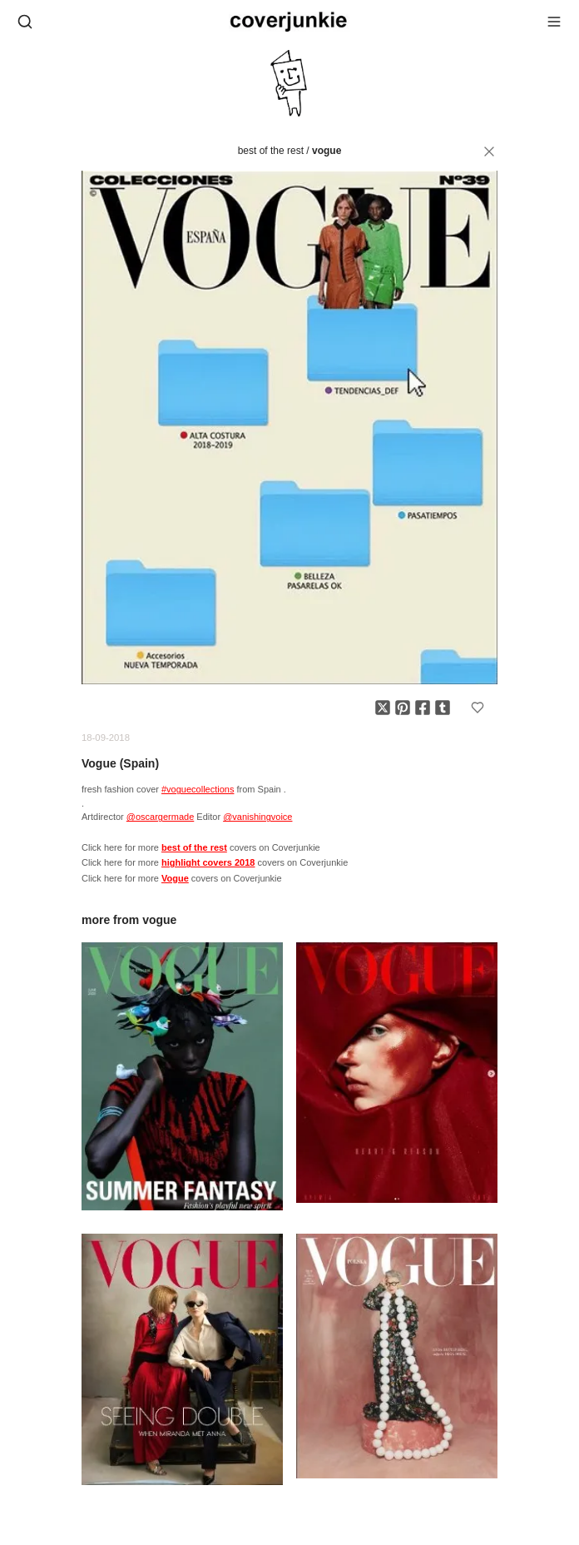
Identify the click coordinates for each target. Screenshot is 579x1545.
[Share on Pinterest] (402, 707)
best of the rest (271, 150)
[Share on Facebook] (422, 707)
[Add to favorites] (477, 707)
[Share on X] (382, 707)
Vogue (326, 150)
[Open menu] (554, 21)
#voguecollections (197, 789)
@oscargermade (160, 817)
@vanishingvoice (257, 817)
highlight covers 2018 (208, 862)
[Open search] (25, 21)
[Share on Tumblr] (442, 707)
